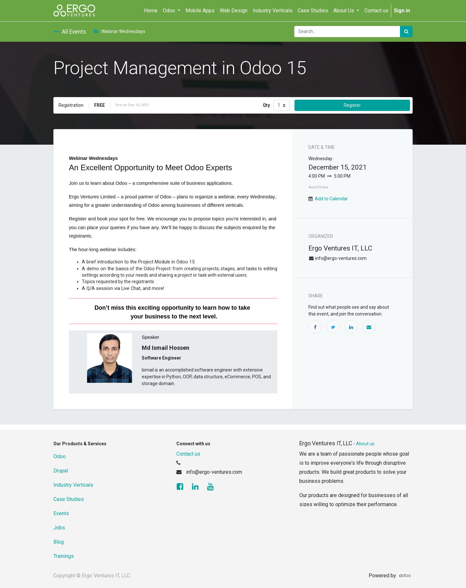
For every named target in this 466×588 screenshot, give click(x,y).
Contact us (188, 454)
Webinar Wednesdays (119, 31)
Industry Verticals (73, 485)
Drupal (60, 471)
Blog (58, 542)
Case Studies (68, 499)
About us (365, 443)
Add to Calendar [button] (331, 198)
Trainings (63, 556)
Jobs (59, 528)
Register (352, 105)
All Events (69, 31)
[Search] (406, 31)
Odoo (59, 456)
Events (61, 513)
